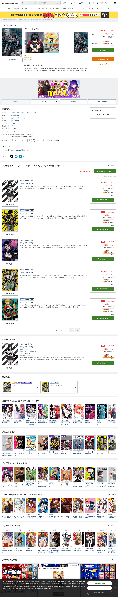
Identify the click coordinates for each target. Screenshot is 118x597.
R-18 (102, 8)
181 (13, 131)
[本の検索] (26, 3)
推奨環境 (56, 140)
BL (77, 8)
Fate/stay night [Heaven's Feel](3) (31, 517)
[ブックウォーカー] (9, 3)
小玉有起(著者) (15, 115)
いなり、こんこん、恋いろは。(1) (66, 423)
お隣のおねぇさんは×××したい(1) (54, 517)
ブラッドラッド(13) (26, 302)
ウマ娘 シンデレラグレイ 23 (78, 551)
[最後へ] (77, 330)
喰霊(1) (16, 422)
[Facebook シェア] (16, 156)
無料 (109, 8)
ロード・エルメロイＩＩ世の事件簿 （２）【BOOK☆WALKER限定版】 (7, 517)
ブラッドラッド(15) (26, 243)
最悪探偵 (63, 453)
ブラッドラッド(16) (26, 213)
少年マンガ (26, 150)
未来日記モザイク (89, 422)
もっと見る (112, 165)
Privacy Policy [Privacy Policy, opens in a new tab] (47, 588)
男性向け (5, 150)
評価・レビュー (102, 101)
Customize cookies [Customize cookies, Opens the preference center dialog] (99, 592)
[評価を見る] (29, 59)
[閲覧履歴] (100, 3)
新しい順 (113, 176)
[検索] (58, 3)
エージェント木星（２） (18, 485)
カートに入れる (103, 50)
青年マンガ (18, 150)
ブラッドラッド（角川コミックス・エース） (24, 112)
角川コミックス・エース (18, 118)
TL (83, 8)
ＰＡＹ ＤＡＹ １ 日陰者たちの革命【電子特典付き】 (43, 485)
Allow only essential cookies (99, 588)
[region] (59, 588)
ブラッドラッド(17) (26, 183)
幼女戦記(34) (29, 550)
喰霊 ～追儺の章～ (42, 422)
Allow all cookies (100, 583)
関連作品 (78, 101)
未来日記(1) (52, 422)
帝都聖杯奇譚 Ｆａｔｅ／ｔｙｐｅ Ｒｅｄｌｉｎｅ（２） (66, 517)
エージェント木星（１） (42, 454)
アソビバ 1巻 (29, 453)
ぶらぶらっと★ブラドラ (7, 485)
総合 (9, 8)
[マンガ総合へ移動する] (20, 19)
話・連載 (24, 8)
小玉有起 (29, 55)
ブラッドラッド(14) (26, 272)
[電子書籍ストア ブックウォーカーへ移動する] (8, 19)
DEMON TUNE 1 (89, 453)
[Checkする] (21, 55)
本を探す (64, 3)
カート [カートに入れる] (103, 199)
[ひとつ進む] (71, 330)
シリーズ (49, 101)
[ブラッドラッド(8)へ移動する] (48, 19)
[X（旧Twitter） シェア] (12, 156)
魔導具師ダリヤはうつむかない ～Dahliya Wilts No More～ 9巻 (102, 551)
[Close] (115, 588)
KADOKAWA (15, 120)
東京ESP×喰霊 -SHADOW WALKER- (31, 423)
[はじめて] (91, 3)
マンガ (33, 8)
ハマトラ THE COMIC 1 (19, 454)
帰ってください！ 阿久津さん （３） (102, 517)
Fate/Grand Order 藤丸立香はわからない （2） (90, 517)
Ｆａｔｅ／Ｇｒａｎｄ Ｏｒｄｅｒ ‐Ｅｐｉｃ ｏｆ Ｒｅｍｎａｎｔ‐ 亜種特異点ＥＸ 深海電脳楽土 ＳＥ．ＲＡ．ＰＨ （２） (43, 517)
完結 (11, 150)
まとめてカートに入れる (105, 171)
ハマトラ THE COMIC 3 (90, 485)
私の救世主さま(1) (77, 422)
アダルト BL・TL (93, 8)
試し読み (12, 60)
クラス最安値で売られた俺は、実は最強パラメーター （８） (78, 517)
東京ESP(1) (5, 422)
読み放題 (16, 8)
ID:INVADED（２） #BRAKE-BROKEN (102, 485)
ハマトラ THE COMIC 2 (54, 485)
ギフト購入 (96, 110)
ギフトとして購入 (103, 114)
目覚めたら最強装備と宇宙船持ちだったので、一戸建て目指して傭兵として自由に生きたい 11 (43, 551)
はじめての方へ (103, 64)
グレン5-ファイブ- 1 (54, 454)
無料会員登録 (103, 59)
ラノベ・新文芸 (54, 8)
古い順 (106, 176)
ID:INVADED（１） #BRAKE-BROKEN (7, 454)
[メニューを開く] (115, 3)
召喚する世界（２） (31, 485)
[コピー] (25, 156)
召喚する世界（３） (66, 485)
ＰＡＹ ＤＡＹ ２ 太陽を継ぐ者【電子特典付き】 (78, 485)
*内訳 (112, 46)
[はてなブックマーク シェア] (20, 156)
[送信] (58, 3)
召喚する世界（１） (78, 453)
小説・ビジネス (42, 8)
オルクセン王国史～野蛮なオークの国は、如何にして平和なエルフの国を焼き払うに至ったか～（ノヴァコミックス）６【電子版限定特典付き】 (54, 551)
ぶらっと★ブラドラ (102, 453)
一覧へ (113, 560)
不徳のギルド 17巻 (66, 550)
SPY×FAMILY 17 (18, 550)
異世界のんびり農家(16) (7, 551)
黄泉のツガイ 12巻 (89, 550)
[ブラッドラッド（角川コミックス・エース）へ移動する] (33, 19)
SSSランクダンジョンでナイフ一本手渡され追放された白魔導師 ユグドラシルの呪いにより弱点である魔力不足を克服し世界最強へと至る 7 (19, 517)
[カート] (108, 3)
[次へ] (26, 42)
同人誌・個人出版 (68, 8)
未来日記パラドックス (102, 423)
